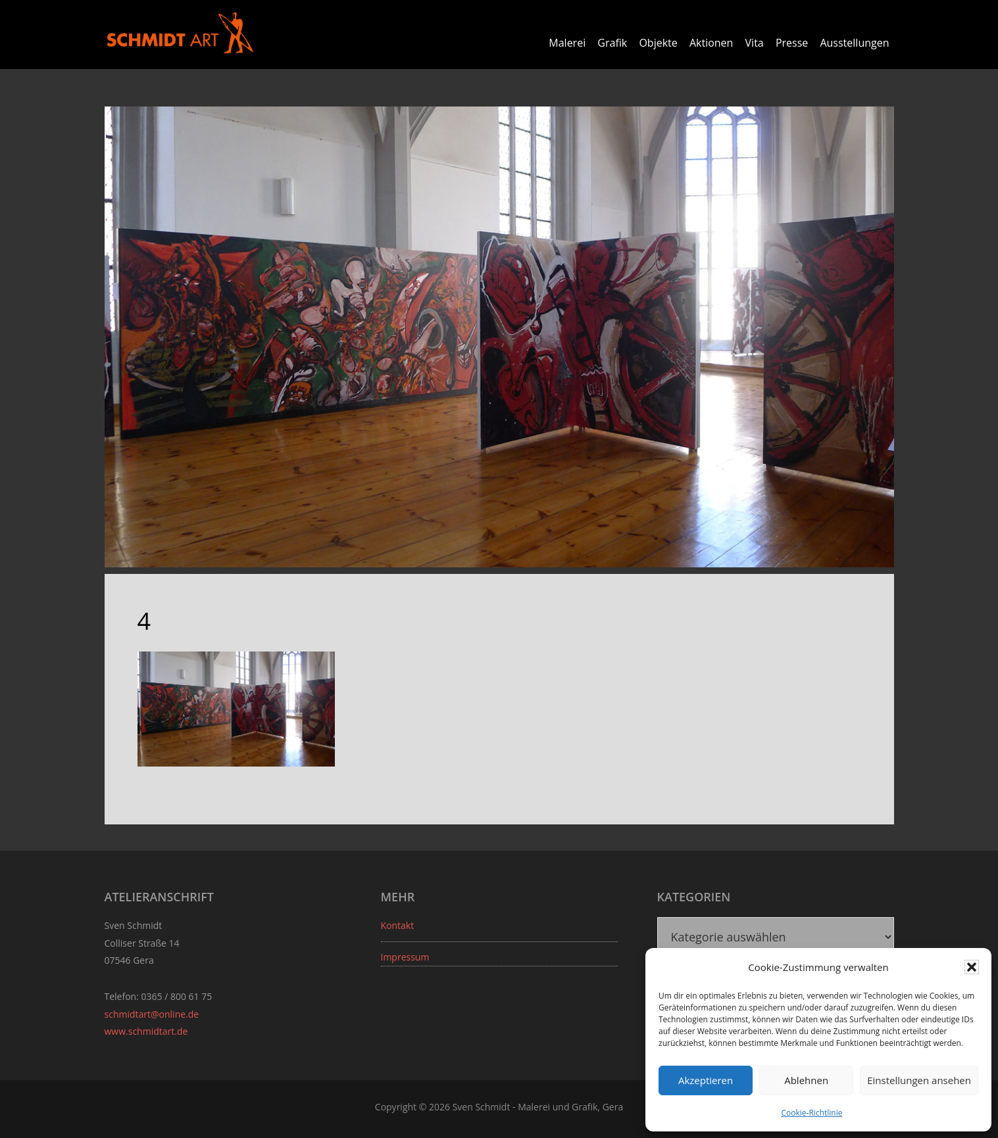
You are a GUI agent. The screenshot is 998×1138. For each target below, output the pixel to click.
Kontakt (397, 925)
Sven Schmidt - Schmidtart (180, 33)
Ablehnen (806, 1080)
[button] (971, 967)
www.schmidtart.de (146, 1031)
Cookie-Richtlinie (812, 1112)
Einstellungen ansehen (919, 1080)
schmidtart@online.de (152, 1014)
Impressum (405, 957)
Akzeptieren (705, 1080)
